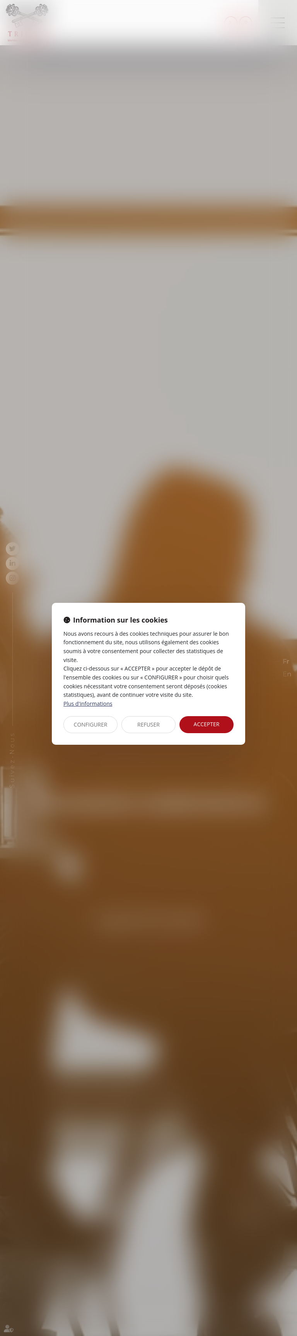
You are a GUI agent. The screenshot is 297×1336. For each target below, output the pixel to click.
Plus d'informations (87, 703)
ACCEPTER (207, 724)
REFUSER (148, 724)
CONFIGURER (91, 724)
